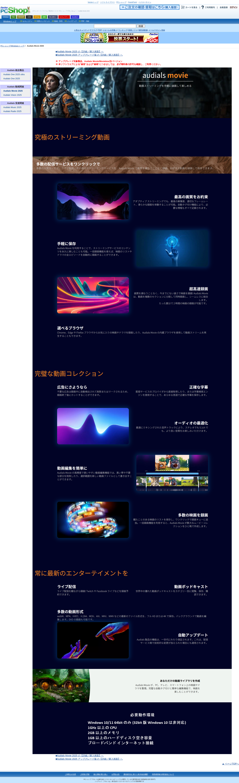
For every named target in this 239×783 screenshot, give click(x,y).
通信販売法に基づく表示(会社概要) (135, 774)
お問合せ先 (116, 774)
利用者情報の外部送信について (163, 774)
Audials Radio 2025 (12, 111)
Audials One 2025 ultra (14, 74)
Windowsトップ (9, 21)
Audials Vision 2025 (12, 95)
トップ (93, 2)
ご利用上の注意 (70, 774)
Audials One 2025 (11, 78)
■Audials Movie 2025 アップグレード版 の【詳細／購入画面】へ (89, 55)
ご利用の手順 (84, 774)
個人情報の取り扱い (100, 774)
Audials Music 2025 (12, 107)
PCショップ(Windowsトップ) (12, 46)
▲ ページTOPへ (230, 763)
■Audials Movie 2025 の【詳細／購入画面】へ (80, 51)
